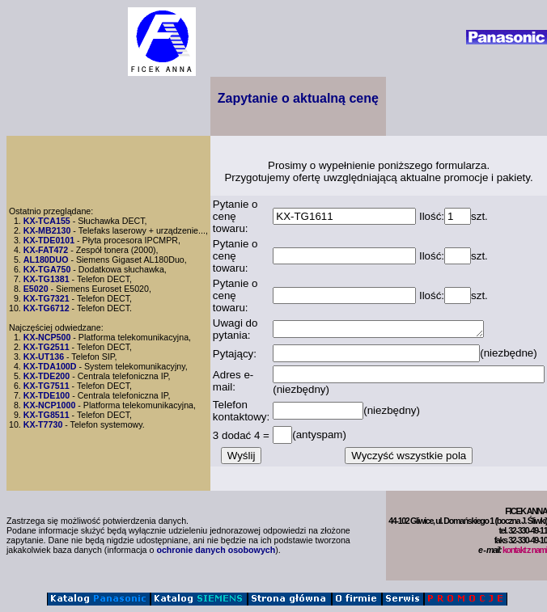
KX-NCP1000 (49, 405)
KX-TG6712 (46, 308)
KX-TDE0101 (48, 240)
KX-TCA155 (46, 221)
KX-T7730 (43, 424)
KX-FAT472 (45, 250)
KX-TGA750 (47, 269)
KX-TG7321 (46, 298)
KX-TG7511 (46, 385)
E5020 (36, 288)
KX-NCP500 (47, 337)
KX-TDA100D (50, 366)
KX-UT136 (43, 356)
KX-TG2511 (46, 347)
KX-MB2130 (47, 230)
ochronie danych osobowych (215, 550)
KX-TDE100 (46, 395)
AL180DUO (46, 259)
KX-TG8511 (46, 415)
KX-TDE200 (46, 376)
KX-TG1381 (46, 279)
